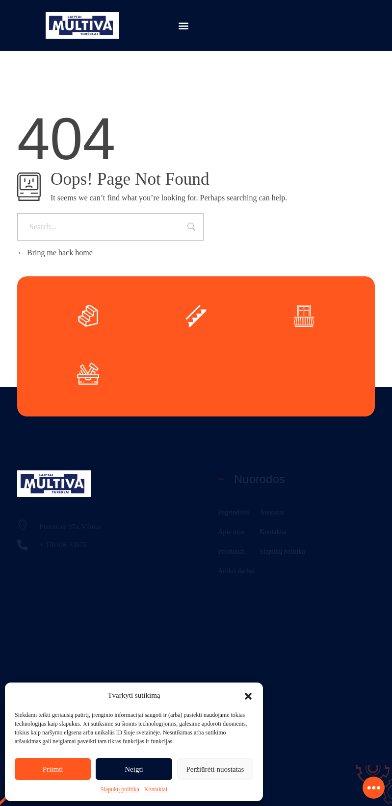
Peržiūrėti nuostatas (215, 769)
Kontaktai (155, 789)
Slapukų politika (120, 789)
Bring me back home (55, 252)
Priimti (53, 769)
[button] (248, 695)
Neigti (134, 769)
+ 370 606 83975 (308, 18)
